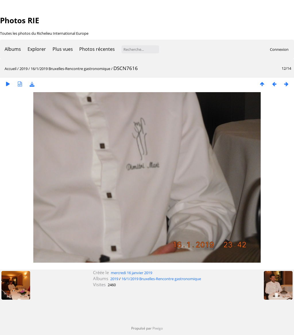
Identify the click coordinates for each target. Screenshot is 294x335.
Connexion (279, 49)
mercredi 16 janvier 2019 (131, 272)
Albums (13, 49)
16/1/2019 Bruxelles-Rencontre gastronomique (70, 68)
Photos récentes (97, 49)
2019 (24, 68)
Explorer (37, 49)
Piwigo (157, 328)
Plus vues (63, 49)
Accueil (10, 68)
